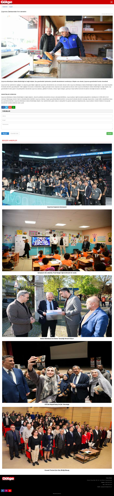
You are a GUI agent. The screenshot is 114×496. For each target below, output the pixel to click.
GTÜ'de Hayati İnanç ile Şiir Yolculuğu (57, 404)
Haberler (5, 6)
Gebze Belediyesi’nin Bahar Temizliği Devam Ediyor (57, 338)
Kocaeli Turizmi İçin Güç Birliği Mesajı (57, 470)
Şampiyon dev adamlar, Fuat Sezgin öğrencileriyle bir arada (57, 273)
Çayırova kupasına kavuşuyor (57, 207)
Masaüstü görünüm (57, 493)
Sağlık (11, 6)
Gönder (110, 133)
